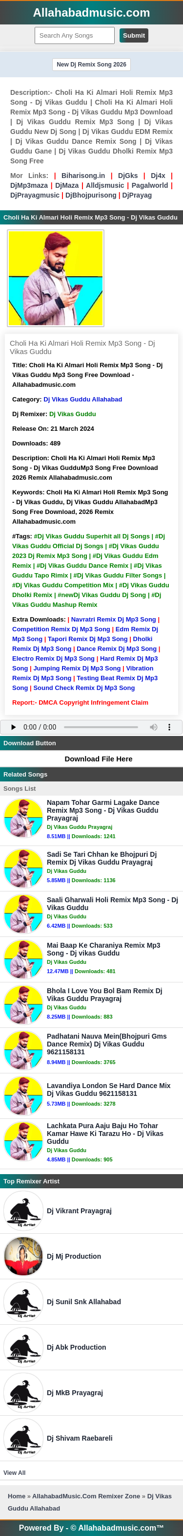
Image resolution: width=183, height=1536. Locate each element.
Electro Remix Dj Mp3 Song (53, 658)
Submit (134, 35)
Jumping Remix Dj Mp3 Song (77, 668)
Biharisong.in (83, 175)
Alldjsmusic (105, 185)
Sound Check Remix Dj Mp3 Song (84, 687)
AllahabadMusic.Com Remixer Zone (87, 1496)
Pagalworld (150, 185)
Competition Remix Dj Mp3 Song (61, 629)
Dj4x (158, 175)
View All (14, 1472)
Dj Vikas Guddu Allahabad (82, 399)
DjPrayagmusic (35, 195)
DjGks (128, 175)
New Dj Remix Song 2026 (91, 64)
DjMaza (67, 185)
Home (16, 1496)
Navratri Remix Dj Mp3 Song (113, 619)
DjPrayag (137, 195)
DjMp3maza (29, 185)
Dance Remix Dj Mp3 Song (117, 648)
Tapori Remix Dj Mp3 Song (88, 639)
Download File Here (93, 759)
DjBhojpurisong (91, 195)
